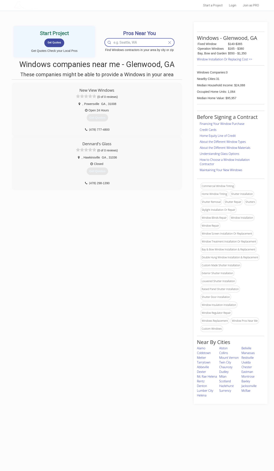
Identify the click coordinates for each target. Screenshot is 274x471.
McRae (245, 391)
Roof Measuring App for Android (133, 454)
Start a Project (213, 5)
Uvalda (246, 362)
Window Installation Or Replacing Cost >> (224, 59)
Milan (222, 376)
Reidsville (247, 358)
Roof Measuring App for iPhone (133, 449)
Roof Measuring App (127, 444)
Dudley (224, 372)
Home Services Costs (68, 434)
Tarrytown (203, 362)
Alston (223, 348)
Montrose (248, 376)
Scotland (225, 381)
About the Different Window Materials (225, 148)
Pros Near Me (63, 439)
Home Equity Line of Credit (218, 136)
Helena (201, 395)
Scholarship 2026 (196, 434)
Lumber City (205, 391)
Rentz (200, 381)
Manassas (248, 353)
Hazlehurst (226, 386)
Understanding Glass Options (219, 154)
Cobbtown (204, 353)
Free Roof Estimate (66, 449)
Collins (223, 353)
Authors (191, 444)
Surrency (225, 391)
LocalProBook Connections (202, 449)
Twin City (225, 362)
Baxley (245, 381)
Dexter (201, 372)
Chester (246, 367)
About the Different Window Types (223, 142)
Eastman (247, 372)
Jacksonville (249, 386)
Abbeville (203, 367)
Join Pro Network (125, 434)
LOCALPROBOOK (39, 5)
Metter (201, 358)
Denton (202, 386)
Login (232, 5)
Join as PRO (251, 5)
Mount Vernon (229, 358)
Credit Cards (208, 130)
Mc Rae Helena (207, 376)
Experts (119, 439)
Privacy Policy (194, 439)
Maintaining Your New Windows (221, 170)
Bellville (246, 348)
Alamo (201, 348)
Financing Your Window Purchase (222, 124)
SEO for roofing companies (202, 454)
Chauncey (225, 367)
